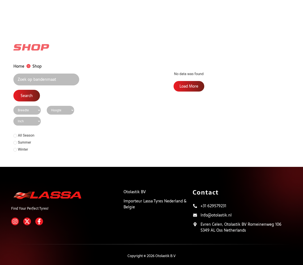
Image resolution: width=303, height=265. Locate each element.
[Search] (46, 80)
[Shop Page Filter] (27, 110)
